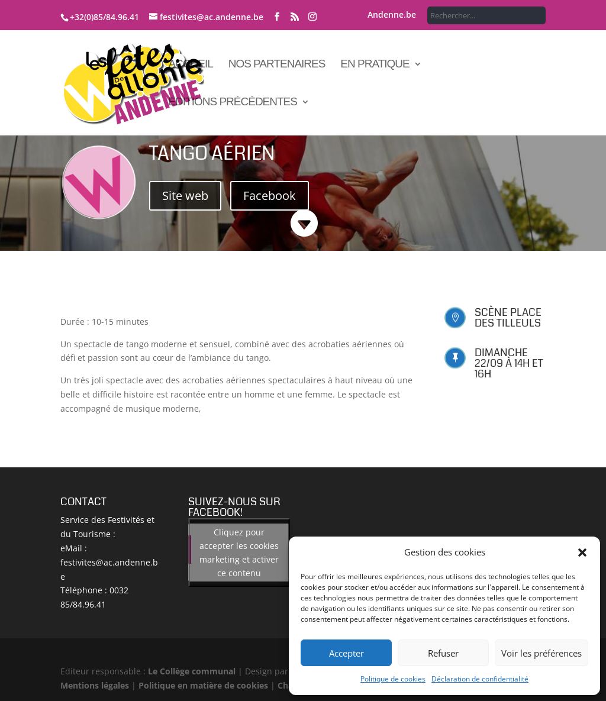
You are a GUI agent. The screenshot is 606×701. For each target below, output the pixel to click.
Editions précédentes (232, 103)
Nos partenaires (276, 65)
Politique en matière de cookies (203, 685)
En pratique (374, 65)
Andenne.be (392, 15)
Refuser (443, 653)
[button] (582, 552)
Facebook (269, 195)
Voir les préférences (541, 653)
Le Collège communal (192, 671)
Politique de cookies (393, 679)
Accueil (190, 65)
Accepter (346, 653)
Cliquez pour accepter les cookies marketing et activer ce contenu (239, 552)
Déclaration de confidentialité (479, 679)
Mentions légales (94, 685)
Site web (185, 195)
